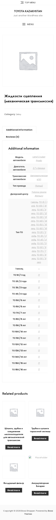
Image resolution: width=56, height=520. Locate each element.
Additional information (19, 129)
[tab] (19, 129)
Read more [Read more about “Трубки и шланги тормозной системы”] (40, 438)
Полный (39, 185)
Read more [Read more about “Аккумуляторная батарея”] (40, 493)
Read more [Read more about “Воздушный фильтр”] (13, 490)
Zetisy (18, 114)
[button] (28, 24)
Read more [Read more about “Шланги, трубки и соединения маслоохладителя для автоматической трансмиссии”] (13, 447)
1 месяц (34, 202)
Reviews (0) (12, 136)
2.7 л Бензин (39, 168)
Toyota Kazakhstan (28, 11)
